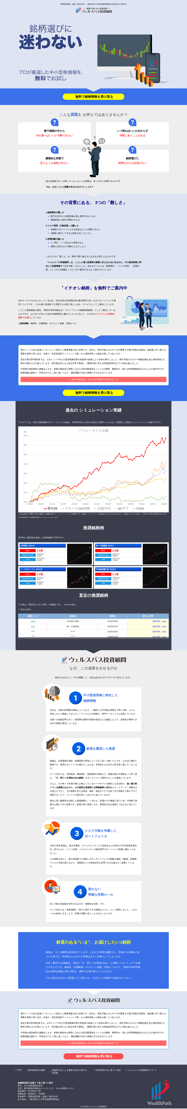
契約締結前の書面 (36, 1071)
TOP (19, 1070)
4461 (33, 627)
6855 (33, 621)
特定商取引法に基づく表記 (108, 1071)
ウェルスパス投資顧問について (142, 1071)
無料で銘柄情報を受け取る (94, 97)
